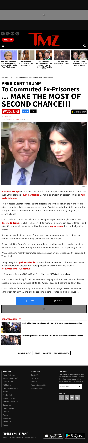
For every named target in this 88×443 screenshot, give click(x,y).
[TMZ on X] (8, 33)
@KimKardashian (27, 262)
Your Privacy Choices (10, 388)
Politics (47, 353)
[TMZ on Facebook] (3, 33)
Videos (5, 425)
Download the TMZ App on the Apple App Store (53, 436)
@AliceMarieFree (62, 274)
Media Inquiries (37, 388)
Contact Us (35, 375)
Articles (6, 392)
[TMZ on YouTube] (72, 397)
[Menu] (3, 45)
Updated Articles (9, 398)
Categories (7, 405)
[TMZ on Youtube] (12, 33)
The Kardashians (61, 353)
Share (29, 300)
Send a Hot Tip (36, 378)
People (5, 415)
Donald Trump (24, 353)
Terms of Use (8, 382)
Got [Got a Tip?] (8, 40)
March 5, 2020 (14, 119)
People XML (7, 418)
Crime (37, 353)
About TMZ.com (9, 375)
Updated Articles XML (11, 402)
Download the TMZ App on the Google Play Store (75, 436)
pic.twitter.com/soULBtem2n (15, 268)
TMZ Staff (8, 116)
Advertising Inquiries (38, 385)
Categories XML (9, 408)
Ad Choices (7, 385)
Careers (34, 382)
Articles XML (7, 395)
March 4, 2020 (47, 274)
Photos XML (7, 422)
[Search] (84, 45)
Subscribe (79, 386)
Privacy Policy (64, 381)
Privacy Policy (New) (10, 378)
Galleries (6, 412)
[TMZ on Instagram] (17, 33)
